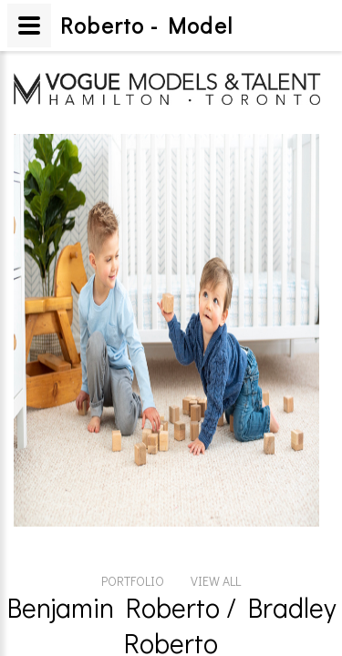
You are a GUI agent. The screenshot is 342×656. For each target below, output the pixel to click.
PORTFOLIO (132, 478)
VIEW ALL (216, 478)
